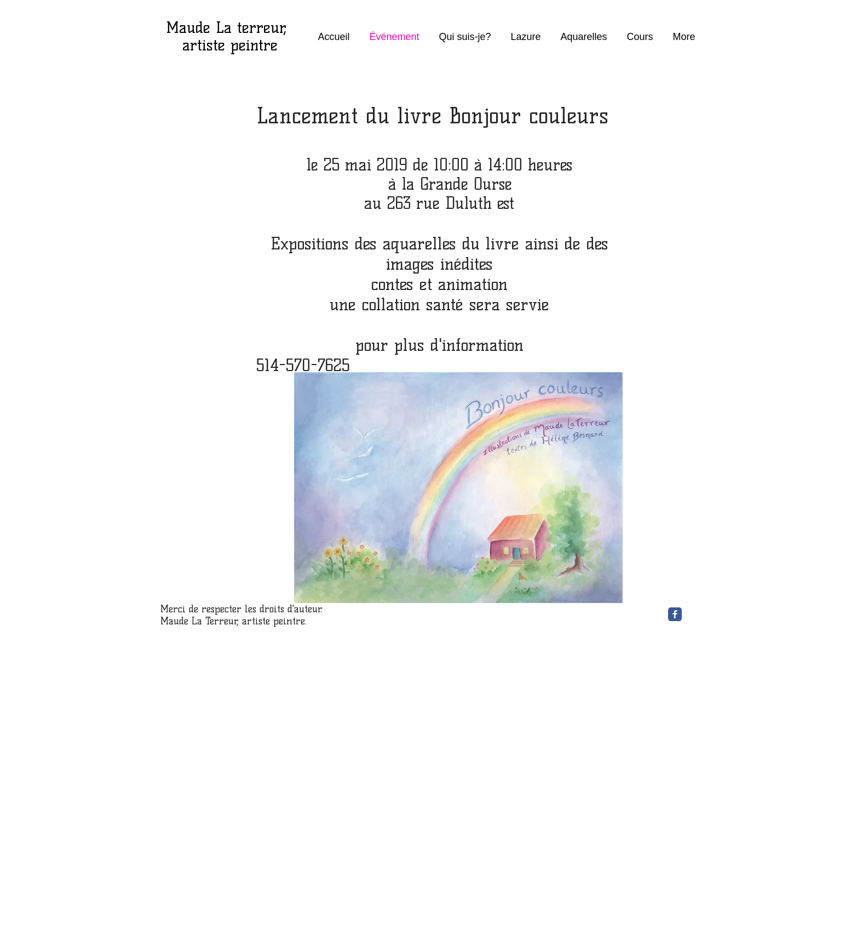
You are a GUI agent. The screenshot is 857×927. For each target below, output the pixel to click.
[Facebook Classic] (675, 614)
